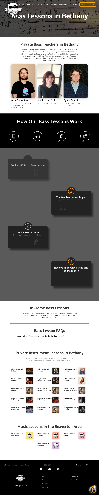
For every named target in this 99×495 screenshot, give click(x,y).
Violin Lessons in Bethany (17, 380)
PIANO (46, 103)
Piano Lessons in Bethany (17, 370)
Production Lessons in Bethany (18, 408)
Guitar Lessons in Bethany (17, 389)
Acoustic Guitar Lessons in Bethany (71, 389)
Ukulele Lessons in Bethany (70, 370)
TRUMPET (68, 105)
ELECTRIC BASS (76, 103)
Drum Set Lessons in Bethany (18, 399)
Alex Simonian (19, 100)
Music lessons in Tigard (69, 435)
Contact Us (75, 480)
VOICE (40, 103)
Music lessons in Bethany (43, 435)
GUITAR (14, 103)
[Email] (49, 468)
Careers (45, 487)
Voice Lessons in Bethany (43, 370)
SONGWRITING (17, 105)
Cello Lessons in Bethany (69, 380)
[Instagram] (58, 469)
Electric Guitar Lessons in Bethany (44, 389)
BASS (21, 103)
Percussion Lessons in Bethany (44, 399)
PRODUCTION (17, 107)
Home (44, 476)
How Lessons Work (49, 480)
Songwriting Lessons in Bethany (71, 399)
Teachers (74, 476)
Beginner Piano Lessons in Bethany (44, 380)
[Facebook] (41, 468)
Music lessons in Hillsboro (43, 444)
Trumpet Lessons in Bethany (71, 408)
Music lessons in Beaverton (17, 435)
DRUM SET (29, 103)
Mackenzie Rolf (46, 100)
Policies (45, 483)
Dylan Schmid (71, 100)
